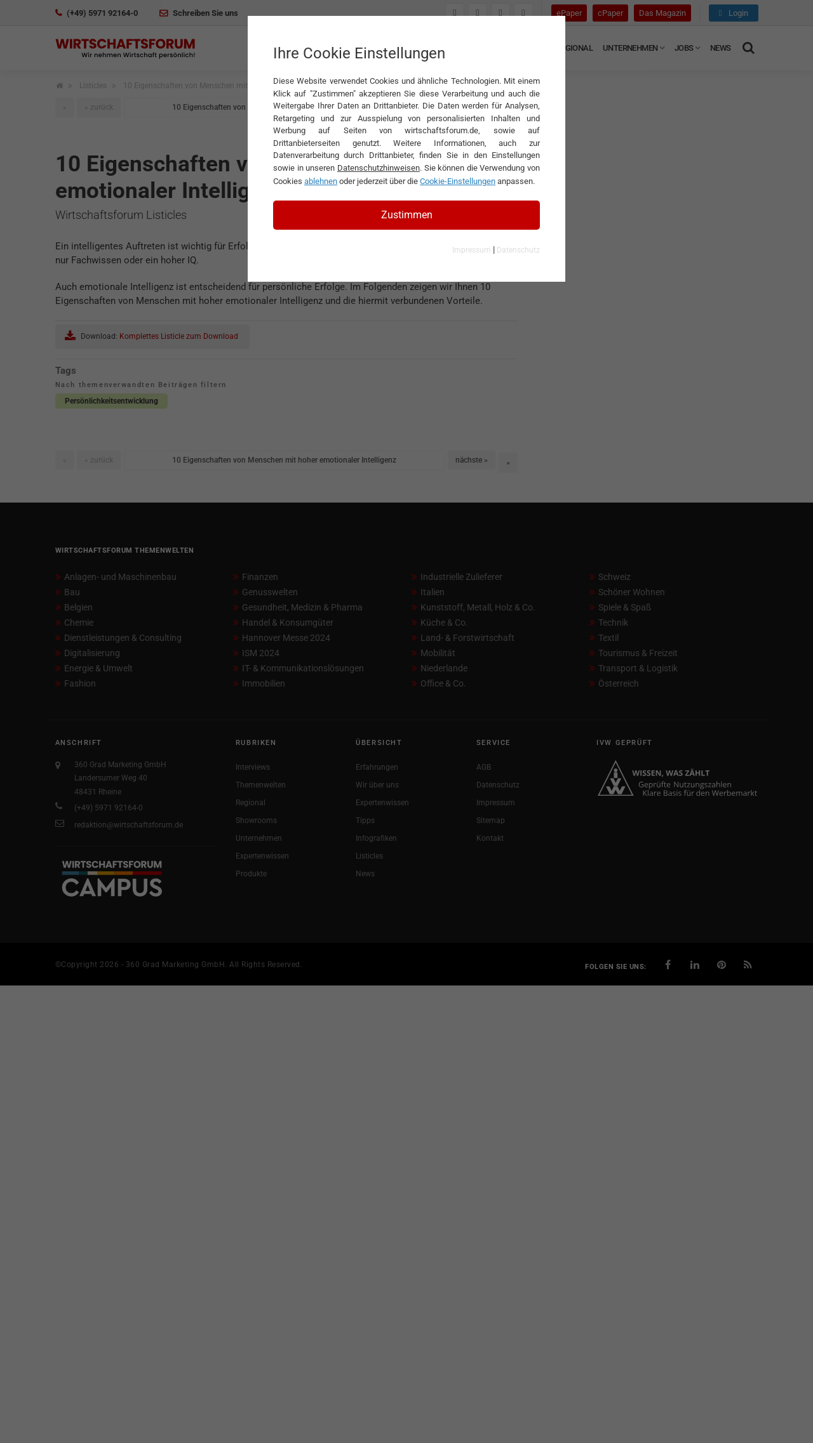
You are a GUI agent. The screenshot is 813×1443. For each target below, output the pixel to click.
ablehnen (320, 181)
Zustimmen (407, 215)
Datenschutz (518, 250)
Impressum (471, 250)
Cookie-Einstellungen (457, 181)
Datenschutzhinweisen (378, 168)
